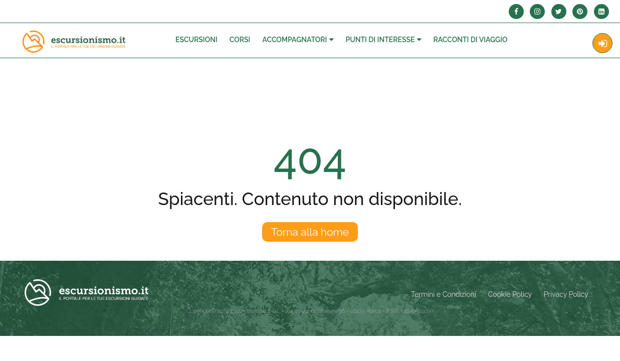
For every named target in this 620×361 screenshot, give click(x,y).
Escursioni (196, 40)
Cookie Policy (510, 294)
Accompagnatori (294, 40)
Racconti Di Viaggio (470, 40)
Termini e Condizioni (443, 294)
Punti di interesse (380, 40)
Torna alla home (310, 232)
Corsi (240, 40)
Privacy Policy (566, 294)
